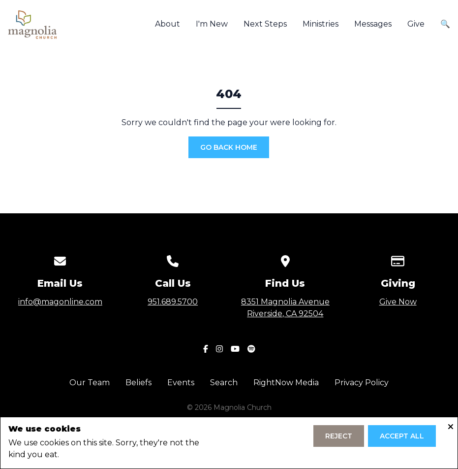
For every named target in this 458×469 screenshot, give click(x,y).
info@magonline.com (60, 301)
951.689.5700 (173, 301)
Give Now (398, 301)
